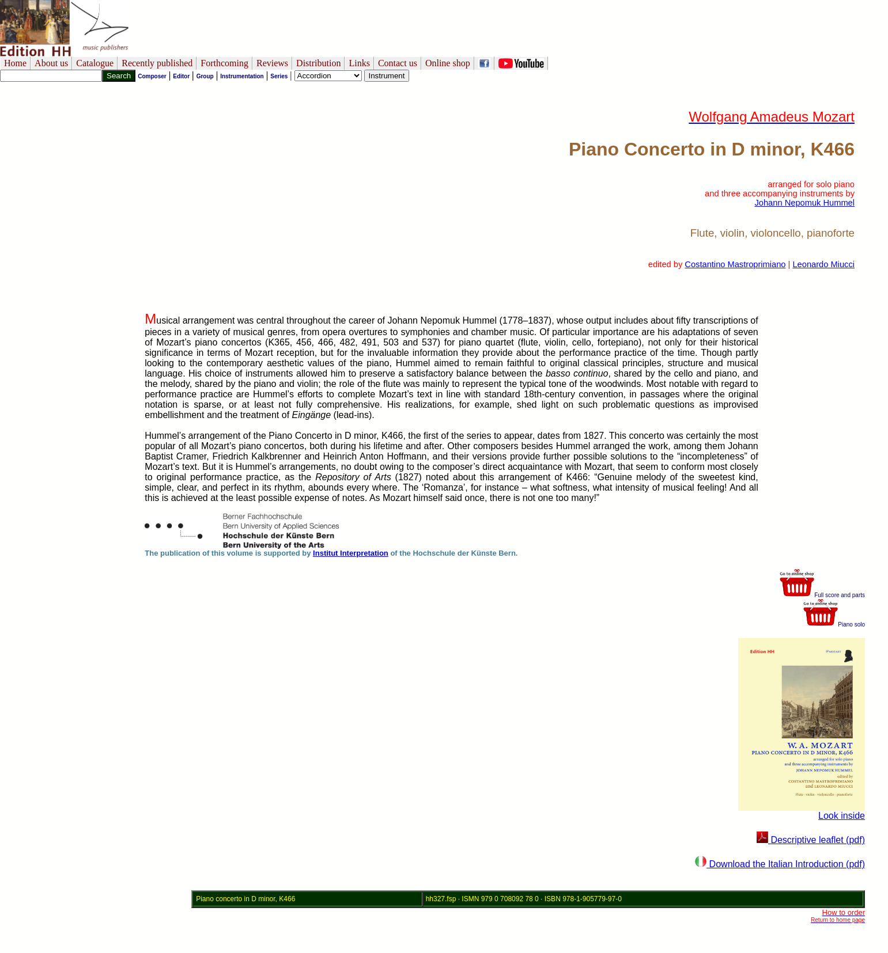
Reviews (272, 63)
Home (15, 63)
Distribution (318, 63)
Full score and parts (822, 595)
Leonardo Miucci (823, 264)
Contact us (397, 63)
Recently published (157, 63)
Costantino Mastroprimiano (735, 264)
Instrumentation (242, 76)
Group (205, 76)
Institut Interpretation (350, 553)
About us (51, 63)
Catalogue (95, 63)
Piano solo (834, 624)
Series (279, 76)
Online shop (447, 63)
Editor (181, 76)
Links (359, 63)
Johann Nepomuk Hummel (804, 202)
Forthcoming (224, 63)
